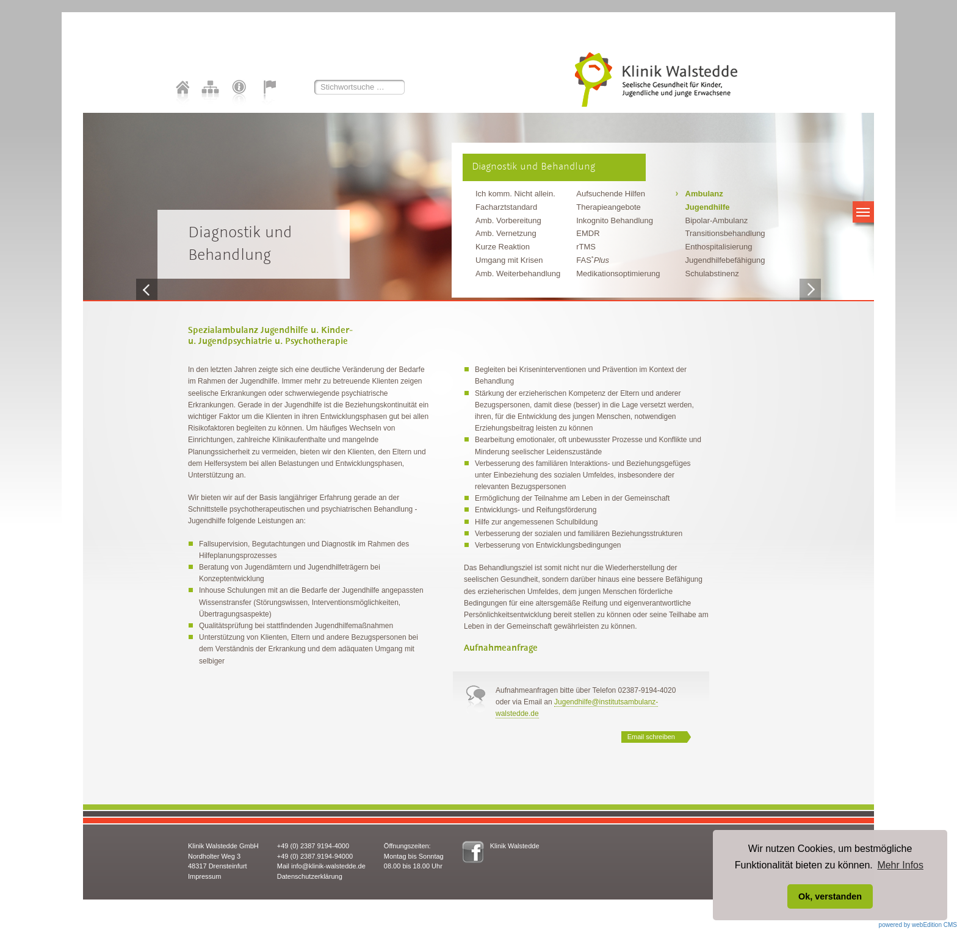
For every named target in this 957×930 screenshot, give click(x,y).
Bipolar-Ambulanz (716, 220)
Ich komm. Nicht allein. (515, 193)
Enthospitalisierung (719, 246)
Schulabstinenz (712, 273)
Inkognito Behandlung (614, 220)
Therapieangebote (608, 207)
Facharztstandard (506, 207)
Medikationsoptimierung (618, 273)
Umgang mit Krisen (509, 260)
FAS (592, 260)
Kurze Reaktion (502, 246)
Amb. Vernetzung (505, 233)
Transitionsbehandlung (725, 233)
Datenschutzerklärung (309, 876)
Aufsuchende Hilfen (610, 193)
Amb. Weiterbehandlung (517, 273)
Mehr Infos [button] (900, 865)
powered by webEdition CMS (918, 924)
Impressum (204, 876)
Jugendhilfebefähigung (725, 260)
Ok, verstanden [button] (830, 896)
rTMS (586, 246)
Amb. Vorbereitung (508, 220)
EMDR (587, 233)
